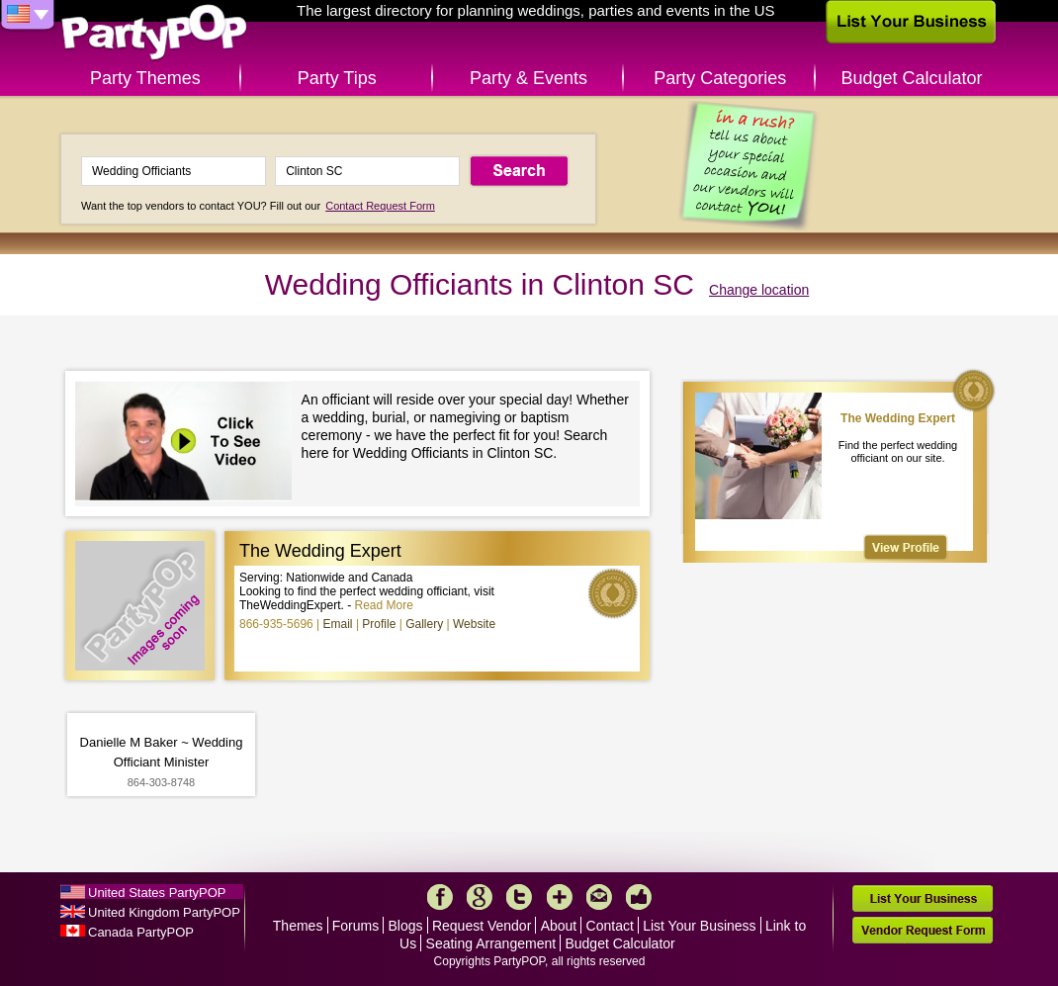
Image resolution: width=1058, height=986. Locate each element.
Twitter (519, 897)
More (560, 897)
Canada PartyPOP (141, 932)
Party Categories (720, 78)
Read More (384, 605)
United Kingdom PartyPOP (164, 912)
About (559, 926)
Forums (355, 926)
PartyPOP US (154, 33)
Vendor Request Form (922, 930)
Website (474, 624)
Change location (759, 290)
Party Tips (337, 78)
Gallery (424, 624)
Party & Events (528, 78)
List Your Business (699, 926)
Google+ (479, 897)
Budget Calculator (912, 78)
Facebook (440, 897)
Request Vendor (481, 926)
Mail (599, 897)
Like (639, 897)
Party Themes (145, 78)
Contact (610, 926)
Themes (298, 926)
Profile (379, 624)
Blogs (406, 926)
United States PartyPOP (156, 892)
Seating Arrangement (491, 943)
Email (338, 624)
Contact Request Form (380, 206)
